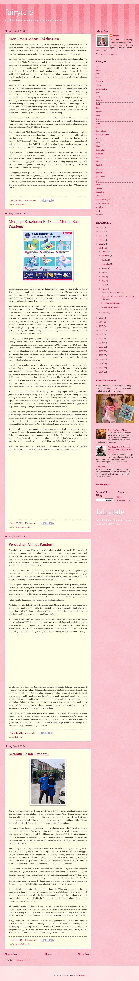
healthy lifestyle (102, 135)
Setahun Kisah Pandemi (29, 754)
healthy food (101, 131)
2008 (101, 355)
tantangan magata (103, 200)
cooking (99, 93)
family (98, 104)
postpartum (100, 177)
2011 (101, 343)
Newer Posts (12, 954)
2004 (101, 372)
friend (98, 119)
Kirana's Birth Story (106, 380)
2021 (101, 248)
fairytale (19, 12)
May (104, 281)
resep (98, 184)
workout (99, 215)
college (99, 85)
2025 (101, 231)
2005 (101, 368)
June (104, 277)
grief (98, 123)
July (103, 272)
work (98, 211)
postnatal (99, 173)
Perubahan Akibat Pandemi (31, 544)
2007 (101, 359)
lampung (99, 154)
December (106, 252)
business (99, 81)
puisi (98, 180)
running (99, 188)
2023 (101, 240)
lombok (99, 165)
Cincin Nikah (101, 467)
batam (98, 70)
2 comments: (30, 733)
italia (98, 142)
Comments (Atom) (23, 960)
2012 (101, 339)
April (104, 285)
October (105, 260)
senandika (100, 192)
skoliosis (99, 196)
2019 (101, 318)
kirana (98, 146)
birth (98, 74)
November (106, 256)
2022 (101, 244)
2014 (101, 330)
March (104, 289)
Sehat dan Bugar (123, 501)
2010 (101, 347)
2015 (101, 326)
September (106, 264)
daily (29, 527)
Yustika (116, 36)
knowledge (100, 150)
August (105, 268)
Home (48, 954)
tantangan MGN (102, 203)
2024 (101, 236)
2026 (101, 227)
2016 (101, 322)
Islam (98, 138)
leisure (98, 157)
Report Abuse (103, 484)
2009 (101, 351)
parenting (99, 169)
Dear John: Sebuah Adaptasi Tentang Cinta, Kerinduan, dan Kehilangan (120, 449)
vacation (99, 207)
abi (97, 66)
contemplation (20, 204)
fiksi (98, 108)
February (105, 313)
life (21, 737)
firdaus (99, 112)
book (98, 77)
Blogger (81, 975)
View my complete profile (106, 54)
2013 (101, 334)
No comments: (31, 200)
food (98, 116)
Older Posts (84, 954)
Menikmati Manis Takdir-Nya (34, 38)
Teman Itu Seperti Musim (118, 430)
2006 (101, 364)
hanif (98, 127)
